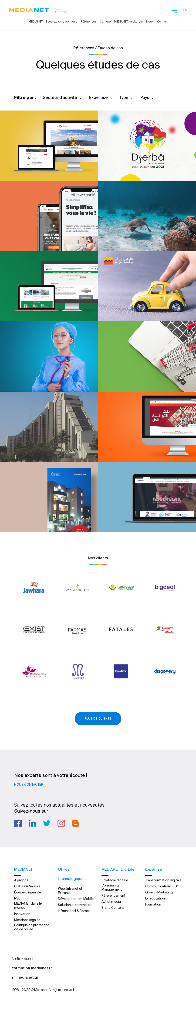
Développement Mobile (76, 899)
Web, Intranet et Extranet (70, 891)
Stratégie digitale (114, 880)
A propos (21, 880)
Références (89, 21)
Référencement (113, 895)
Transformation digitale (163, 880)
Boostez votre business (61, 21)
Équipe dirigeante (27, 892)
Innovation (22, 914)
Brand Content (112, 907)
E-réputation (155, 898)
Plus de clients (98, 718)
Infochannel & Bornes (74, 911)
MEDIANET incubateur (128, 21)
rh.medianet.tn (25, 977)
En (185, 10)
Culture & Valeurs (27, 886)
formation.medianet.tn (32, 968)
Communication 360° (161, 886)
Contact (162, 21)
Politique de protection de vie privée (32, 927)
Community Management (111, 887)
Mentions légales (27, 920)
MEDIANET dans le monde (28, 905)
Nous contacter (28, 784)
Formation (153, 904)
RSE (17, 898)
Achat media (111, 901)
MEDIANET (36, 21)
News (150, 21)
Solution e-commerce (74, 905)
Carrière (105, 21)
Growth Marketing (159, 892)
